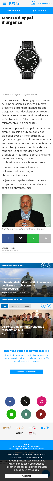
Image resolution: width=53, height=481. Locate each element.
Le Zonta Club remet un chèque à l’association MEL (23, 328)
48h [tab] (5, 306)
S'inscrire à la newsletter (26, 372)
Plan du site (39, 449)
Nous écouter (46, 3)
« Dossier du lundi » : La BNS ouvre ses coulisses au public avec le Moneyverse (26, 285)
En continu (13, 10)
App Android (41, 414)
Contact (31, 449)
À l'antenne (39, 10)
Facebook (10, 401)
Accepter (26, 476)
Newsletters (11, 414)
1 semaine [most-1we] (15, 306)
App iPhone (26, 414)
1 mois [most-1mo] (26, 306)
